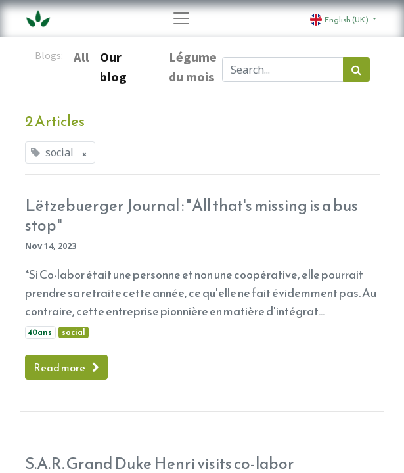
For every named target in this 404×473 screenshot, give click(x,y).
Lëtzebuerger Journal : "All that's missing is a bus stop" (191, 215)
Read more (66, 367)
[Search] (356, 69)
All (81, 57)
